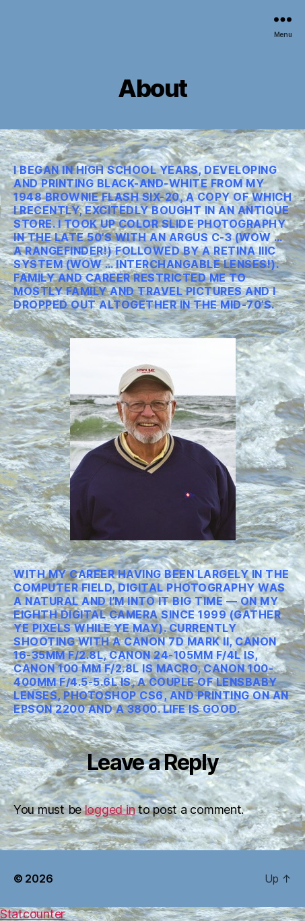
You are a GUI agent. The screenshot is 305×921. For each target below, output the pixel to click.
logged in (110, 809)
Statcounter (32, 914)
